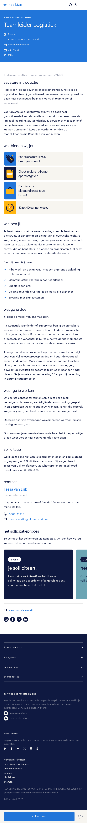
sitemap (8, 781)
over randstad (11, 676)
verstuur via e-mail (18, 610)
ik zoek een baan (13, 647)
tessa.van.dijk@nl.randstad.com (29, 519)
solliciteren (39, 816)
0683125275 (16, 514)
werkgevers (10, 657)
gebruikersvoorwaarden (17, 764)
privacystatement (13, 768)
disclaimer (9, 777)
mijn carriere (11, 666)
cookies (8, 772)
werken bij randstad (15, 759)
